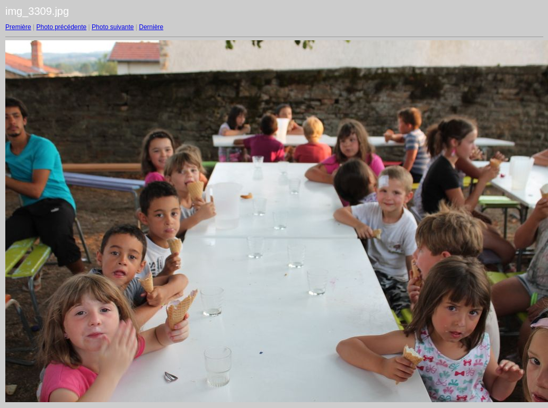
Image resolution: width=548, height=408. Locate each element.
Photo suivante (113, 27)
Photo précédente (61, 27)
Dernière (151, 27)
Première (18, 27)
